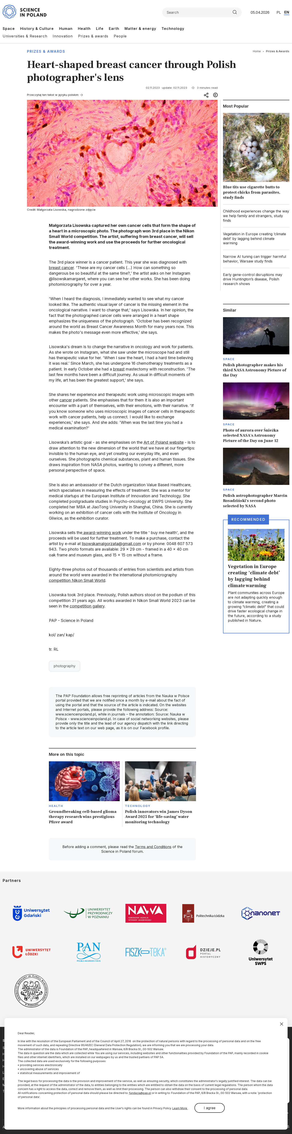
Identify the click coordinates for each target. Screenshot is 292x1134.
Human (66, 28)
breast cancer (61, 267)
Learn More (180, 1108)
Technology (172, 28)
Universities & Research (25, 36)
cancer (66, 400)
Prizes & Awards (46, 51)
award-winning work (101, 532)
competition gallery (87, 606)
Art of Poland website (164, 442)
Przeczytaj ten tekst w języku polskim (53, 94)
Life (100, 28)
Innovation (63, 36)
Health (84, 28)
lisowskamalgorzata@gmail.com (111, 543)
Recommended (248, 519)
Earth (114, 28)
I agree (209, 1108)
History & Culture (37, 28)
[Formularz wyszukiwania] (202, 12)
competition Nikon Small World (77, 580)
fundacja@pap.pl (140, 1093)
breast (119, 369)
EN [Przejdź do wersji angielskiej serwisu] (286, 12)
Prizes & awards (93, 36)
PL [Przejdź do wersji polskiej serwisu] (279, 12)
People (120, 36)
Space (9, 28)
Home (257, 51)
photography (64, 666)
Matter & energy (140, 28)
